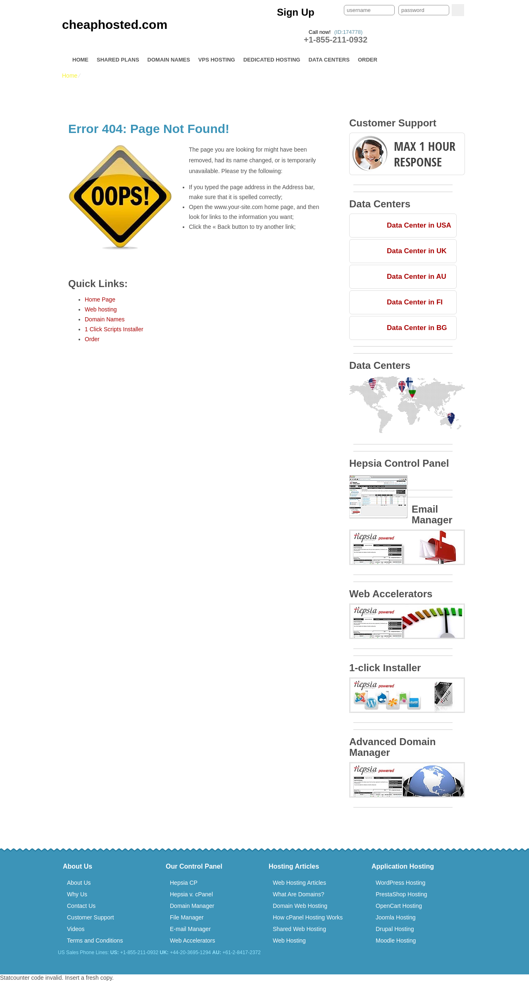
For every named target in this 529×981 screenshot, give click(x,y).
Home (80, 60)
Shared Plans (118, 60)
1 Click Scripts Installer (114, 329)
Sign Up (296, 12)
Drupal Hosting (395, 929)
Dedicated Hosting (271, 60)
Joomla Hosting (396, 917)
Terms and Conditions (95, 940)
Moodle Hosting (396, 940)
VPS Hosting (216, 60)
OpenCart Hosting (399, 906)
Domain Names (169, 60)
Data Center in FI (415, 302)
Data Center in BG (417, 328)
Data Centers (328, 60)
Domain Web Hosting (300, 906)
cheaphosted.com (114, 24)
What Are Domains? (298, 894)
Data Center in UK (417, 251)
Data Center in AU (416, 276)
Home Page (100, 299)
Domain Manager (192, 906)
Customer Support (90, 917)
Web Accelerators (192, 940)
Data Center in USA (419, 225)
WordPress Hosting (400, 882)
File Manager (187, 917)
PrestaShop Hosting (401, 894)
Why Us (77, 894)
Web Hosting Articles (299, 882)
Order (367, 60)
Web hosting (101, 309)
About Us (79, 882)
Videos (76, 929)
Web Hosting (289, 940)
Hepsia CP (184, 882)
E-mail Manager (190, 929)
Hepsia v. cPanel (191, 894)
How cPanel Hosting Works (308, 917)
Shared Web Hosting (299, 929)
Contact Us (81, 906)
